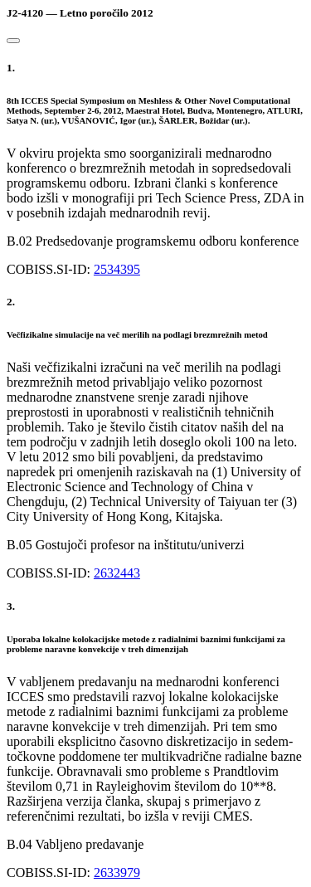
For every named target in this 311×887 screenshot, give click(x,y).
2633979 (117, 872)
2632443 (117, 573)
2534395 (117, 269)
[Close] (13, 40)
